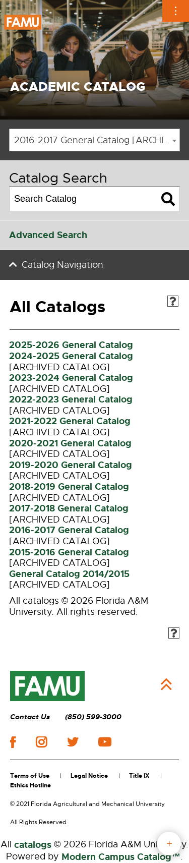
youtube (104, 741)
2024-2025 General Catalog (71, 356)
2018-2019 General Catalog (69, 487)
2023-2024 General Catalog (71, 378)
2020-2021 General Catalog (70, 443)
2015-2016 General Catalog (69, 552)
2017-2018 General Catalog (69, 508)
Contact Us (30, 717)
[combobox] (94, 140)
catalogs (32, 845)
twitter (72, 741)
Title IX (139, 776)
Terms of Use (29, 776)
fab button (169, 843)
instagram (41, 741)
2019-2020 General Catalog (70, 465)
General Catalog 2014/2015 (69, 574)
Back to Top (166, 684)
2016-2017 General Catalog (69, 530)
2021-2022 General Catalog (70, 421)
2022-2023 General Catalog (71, 399)
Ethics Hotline (30, 785)
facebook (13, 742)
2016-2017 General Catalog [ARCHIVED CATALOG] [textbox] (96, 140)
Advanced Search (48, 235)
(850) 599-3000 (93, 717)
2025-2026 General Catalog (71, 345)
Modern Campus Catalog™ (120, 857)
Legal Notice (89, 776)
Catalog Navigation (62, 264)
